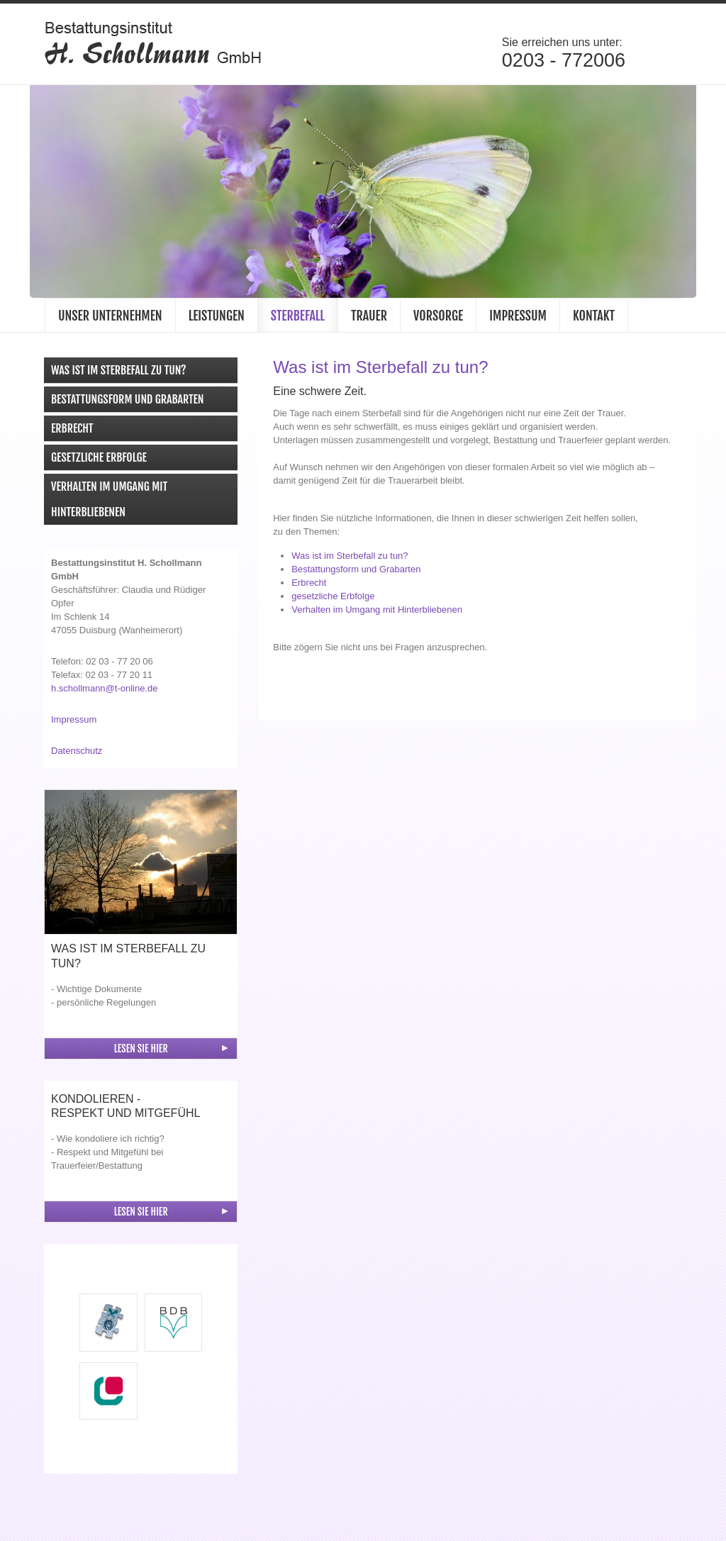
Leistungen (217, 318)
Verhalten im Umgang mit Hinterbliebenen (109, 502)
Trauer (369, 318)
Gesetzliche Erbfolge (99, 460)
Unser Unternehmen (110, 318)
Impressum (518, 318)
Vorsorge (438, 318)
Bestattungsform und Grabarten (127, 402)
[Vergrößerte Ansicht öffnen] (141, 865)
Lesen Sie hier (141, 1051)
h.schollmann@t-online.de (104, 691)
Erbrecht (72, 431)
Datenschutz (76, 753)
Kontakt (594, 318)
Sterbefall (298, 318)
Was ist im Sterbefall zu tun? (118, 373)
